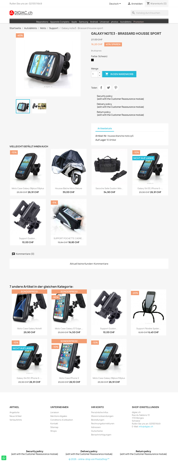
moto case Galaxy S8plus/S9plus (28, 188)
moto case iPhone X (69, 378)
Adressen (96, 427)
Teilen (101, 87)
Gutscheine (97, 431)
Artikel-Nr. (101, 135)
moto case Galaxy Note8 (29, 328)
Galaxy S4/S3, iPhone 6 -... (150, 188)
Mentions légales (58, 416)
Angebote (14, 412)
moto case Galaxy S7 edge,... (69, 328)
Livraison (54, 412)
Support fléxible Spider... (148, 328)
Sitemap (54, 427)
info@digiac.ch (146, 426)
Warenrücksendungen (102, 416)
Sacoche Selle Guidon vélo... (109, 188)
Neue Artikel (15, 416)
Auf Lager (100, 139)
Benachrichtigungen (101, 434)
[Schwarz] (93, 61)
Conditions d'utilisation (61, 419)
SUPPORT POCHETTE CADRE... (69, 238)
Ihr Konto (97, 407)
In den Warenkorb (119, 74)
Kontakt (54, 423)
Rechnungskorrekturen (102, 423)
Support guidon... (28, 238)
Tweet (108, 87)
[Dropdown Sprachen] (115, 4)
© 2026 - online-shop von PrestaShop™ (89, 459)
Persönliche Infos (99, 412)
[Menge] (94, 74)
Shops (53, 431)
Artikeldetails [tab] (105, 128)
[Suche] (149, 13)
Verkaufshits (16, 419)
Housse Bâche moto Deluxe (68, 188)
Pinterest (116, 87)
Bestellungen (97, 419)
